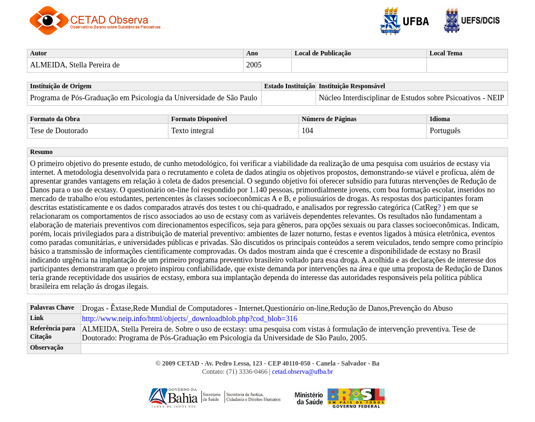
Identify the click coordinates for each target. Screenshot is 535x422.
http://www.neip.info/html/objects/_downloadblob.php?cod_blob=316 (189, 319)
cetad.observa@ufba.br (302, 371)
